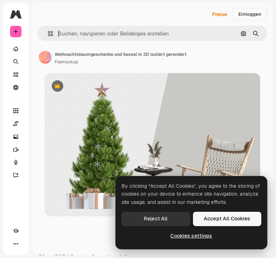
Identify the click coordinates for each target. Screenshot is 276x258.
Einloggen (249, 14)
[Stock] (16, 74)
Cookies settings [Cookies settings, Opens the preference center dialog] (191, 236)
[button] (48, 33)
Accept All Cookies (227, 218)
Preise (219, 14)
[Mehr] (16, 243)
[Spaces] (16, 123)
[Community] (16, 87)
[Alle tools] (16, 110)
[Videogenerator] (16, 149)
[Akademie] (16, 230)
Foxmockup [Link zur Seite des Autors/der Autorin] (66, 62)
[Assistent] (16, 175)
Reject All (155, 218)
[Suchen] (16, 61)
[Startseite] (16, 48)
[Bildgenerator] (16, 136)
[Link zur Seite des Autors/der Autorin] (45, 57)
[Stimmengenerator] (16, 162)
